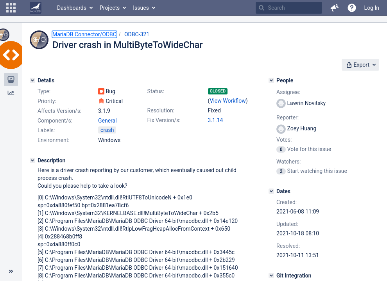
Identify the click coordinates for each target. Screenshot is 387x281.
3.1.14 (215, 120)
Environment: (54, 140)
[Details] (32, 80)
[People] (271, 80)
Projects (110, 8)
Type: (44, 91)
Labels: (46, 130)
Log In (371, 8)
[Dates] (271, 191)
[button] (11, 8)
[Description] (32, 160)
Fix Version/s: (164, 120)
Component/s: (55, 120)
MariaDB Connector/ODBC (84, 34)
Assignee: (288, 92)
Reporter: (287, 117)
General (107, 120)
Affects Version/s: (59, 111)
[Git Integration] (271, 275)
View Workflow (228, 101)
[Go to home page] (35, 8)
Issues (141, 8)
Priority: (47, 101)
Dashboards (71, 8)
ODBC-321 (136, 34)
